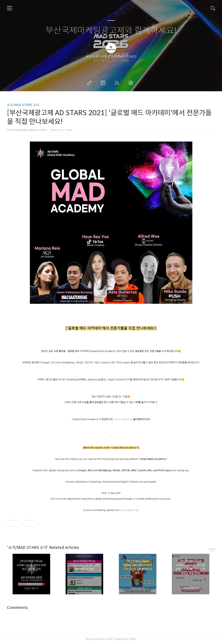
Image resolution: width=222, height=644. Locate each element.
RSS (118, 83)
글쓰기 (90, 83)
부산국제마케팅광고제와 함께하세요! (111, 30)
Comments (17, 607)
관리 (131, 83)
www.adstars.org (123, 419)
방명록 (104, 83)
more (212, 549)
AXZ (110, 638)
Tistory (132, 638)
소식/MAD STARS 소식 (23, 105)
